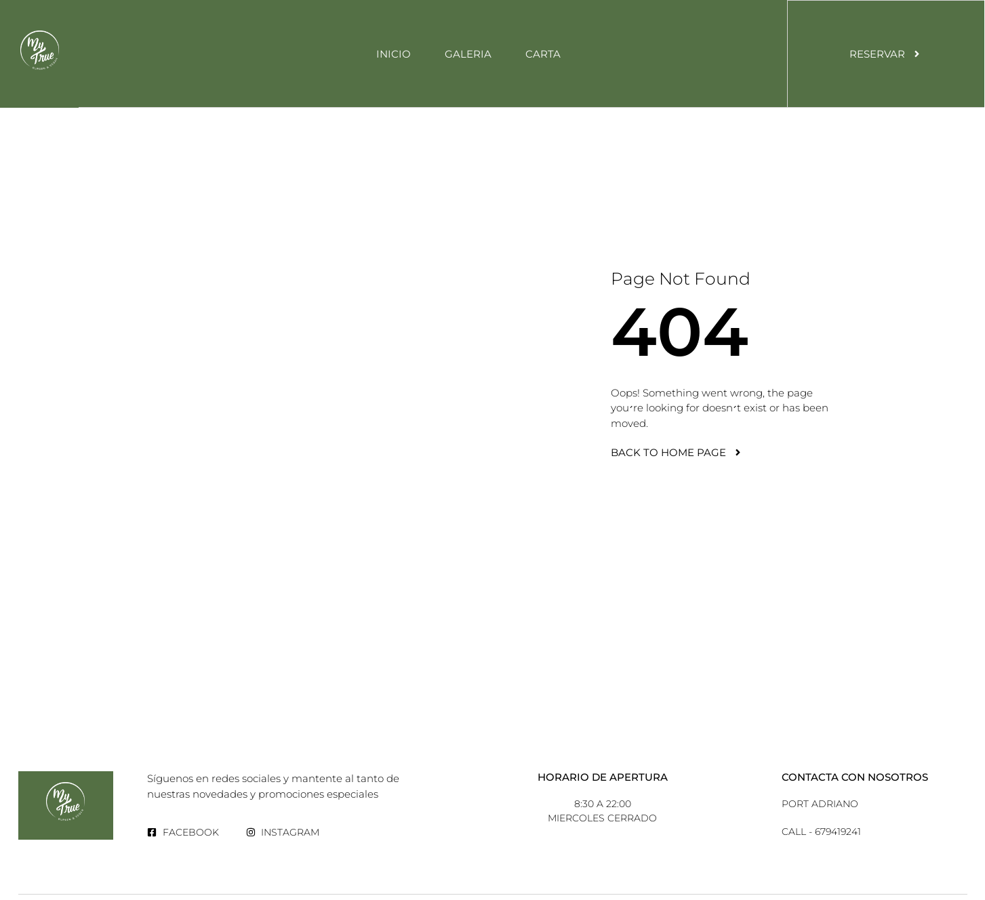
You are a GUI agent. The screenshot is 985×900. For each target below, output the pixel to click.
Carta (543, 53)
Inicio (393, 53)
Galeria (468, 53)
